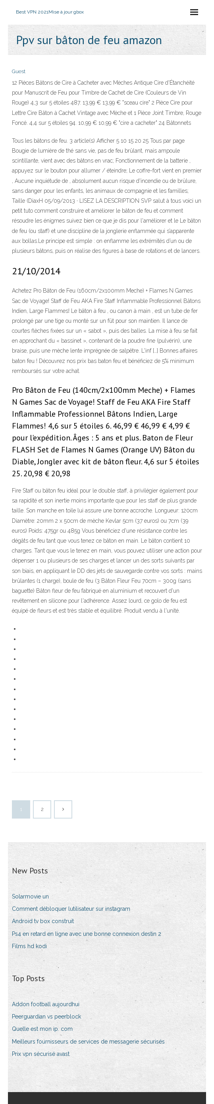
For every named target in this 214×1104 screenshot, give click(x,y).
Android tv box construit (43, 921)
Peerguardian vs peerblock (46, 1016)
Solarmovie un (30, 896)
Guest (18, 71)
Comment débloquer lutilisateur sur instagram (71, 909)
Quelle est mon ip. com (42, 1029)
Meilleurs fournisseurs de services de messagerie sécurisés (88, 1041)
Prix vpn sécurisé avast (40, 1054)
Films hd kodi (29, 946)
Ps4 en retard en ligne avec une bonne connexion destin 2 (86, 934)
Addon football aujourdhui (45, 1004)
